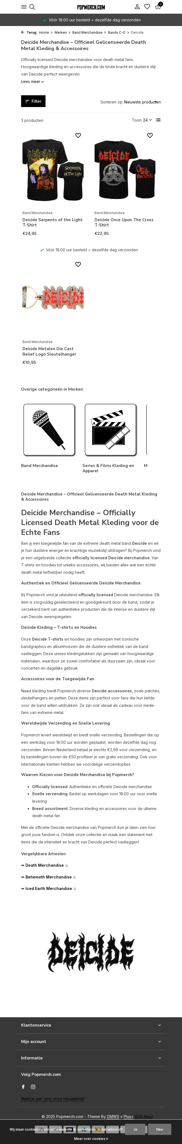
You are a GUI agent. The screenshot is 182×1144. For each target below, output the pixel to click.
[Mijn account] (137, 7)
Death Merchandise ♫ (46, 865)
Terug (28, 32)
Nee (159, 1129)
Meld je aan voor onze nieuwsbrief (52, 1098)
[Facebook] (23, 1087)
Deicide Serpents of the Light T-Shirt (52, 222)
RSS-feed (144, 1116)
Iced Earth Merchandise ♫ (50, 888)
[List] (158, 119)
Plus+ (128, 1116)
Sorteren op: (112, 102)
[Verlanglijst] (147, 7)
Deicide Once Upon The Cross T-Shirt (124, 222)
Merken (63, 32)
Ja (135, 1129)
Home (46, 32)
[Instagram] (33, 1087)
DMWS (113, 1116)
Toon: (137, 120)
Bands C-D (118, 32)
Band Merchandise (89, 32)
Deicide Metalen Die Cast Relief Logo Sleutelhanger (49, 351)
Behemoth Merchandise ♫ (50, 877)
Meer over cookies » (91, 1139)
